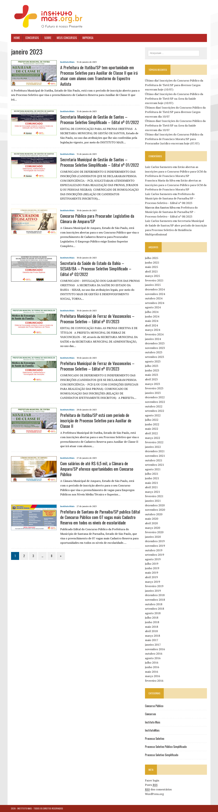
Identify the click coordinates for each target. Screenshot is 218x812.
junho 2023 (152, 370)
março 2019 (152, 582)
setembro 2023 (154, 357)
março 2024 (152, 330)
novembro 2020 (155, 510)
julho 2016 (151, 662)
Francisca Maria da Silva (160, 180)
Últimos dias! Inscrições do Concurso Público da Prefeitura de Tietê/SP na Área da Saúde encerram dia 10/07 (175, 125)
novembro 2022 (155, 402)
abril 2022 (151, 433)
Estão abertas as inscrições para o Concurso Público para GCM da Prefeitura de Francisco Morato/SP (175, 171)
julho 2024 (151, 312)
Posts (151, 785)
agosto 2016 (153, 658)
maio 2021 (151, 483)
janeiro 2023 (153, 393)
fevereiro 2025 (154, 280)
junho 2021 (152, 478)
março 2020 (152, 528)
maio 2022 (151, 429)
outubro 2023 (153, 352)
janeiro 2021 (153, 501)
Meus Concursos (67, 38)
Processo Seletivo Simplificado (161, 755)
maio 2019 (151, 573)
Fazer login (152, 780)
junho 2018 (152, 622)
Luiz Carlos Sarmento (158, 167)
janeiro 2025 (153, 285)
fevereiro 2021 (154, 496)
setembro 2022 (154, 411)
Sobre (47, 38)
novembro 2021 (155, 456)
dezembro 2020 (155, 505)
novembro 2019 (155, 546)
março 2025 (152, 276)
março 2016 (152, 676)
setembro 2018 (154, 608)
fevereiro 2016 (154, 681)
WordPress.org (154, 794)
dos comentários (158, 789)
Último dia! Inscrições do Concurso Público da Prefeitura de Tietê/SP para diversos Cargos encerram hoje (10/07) (174, 85)
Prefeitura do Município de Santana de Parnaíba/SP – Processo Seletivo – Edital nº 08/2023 (170, 198)
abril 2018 (151, 631)
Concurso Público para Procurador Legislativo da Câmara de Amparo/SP (97, 218)
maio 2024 (151, 321)
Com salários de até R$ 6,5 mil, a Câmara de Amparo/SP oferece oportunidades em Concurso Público (96, 468)
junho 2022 (152, 424)
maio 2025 (151, 267)
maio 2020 (151, 519)
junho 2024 (152, 316)
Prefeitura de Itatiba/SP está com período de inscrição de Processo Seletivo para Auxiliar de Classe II (95, 420)
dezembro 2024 (155, 289)
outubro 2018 (153, 604)
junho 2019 (152, 568)
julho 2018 (151, 617)
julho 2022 (151, 420)
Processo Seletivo (154, 738)
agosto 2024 (153, 307)
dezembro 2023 (155, 343)
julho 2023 (151, 366)
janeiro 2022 (153, 447)
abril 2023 (151, 379)
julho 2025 (151, 258)
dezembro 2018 (155, 595)
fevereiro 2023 (154, 388)
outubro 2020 (153, 514)
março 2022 (152, 438)
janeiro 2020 (153, 537)
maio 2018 (151, 627)
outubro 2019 (153, 550)
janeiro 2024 (153, 339)
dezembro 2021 (155, 451)
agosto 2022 (153, 415)
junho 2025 (152, 262)
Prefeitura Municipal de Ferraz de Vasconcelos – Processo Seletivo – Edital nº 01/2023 (97, 318)
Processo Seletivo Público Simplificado (166, 747)
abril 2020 (151, 523)
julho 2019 (151, 564)
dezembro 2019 (155, 541)
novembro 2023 (155, 348)
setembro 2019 (154, 555)
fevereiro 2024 (154, 334)
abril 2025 (151, 271)
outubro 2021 (153, 460)
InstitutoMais (67, 62)
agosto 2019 (153, 559)
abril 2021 (151, 487)
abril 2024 (151, 325)
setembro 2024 (154, 303)
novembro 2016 (155, 649)
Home (17, 38)
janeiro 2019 (153, 591)
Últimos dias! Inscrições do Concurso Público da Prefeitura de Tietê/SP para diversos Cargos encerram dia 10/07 (175, 112)
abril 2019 (151, 577)
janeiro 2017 (153, 645)
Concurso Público (154, 706)
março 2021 (152, 492)
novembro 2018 (155, 600)
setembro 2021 (154, 465)
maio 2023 (151, 375)
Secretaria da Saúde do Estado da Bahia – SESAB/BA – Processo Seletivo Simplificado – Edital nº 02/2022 (95, 268)
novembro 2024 (155, 294)
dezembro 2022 (155, 397)
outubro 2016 (153, 653)
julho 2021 (151, 474)
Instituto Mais (152, 722)
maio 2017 (151, 640)
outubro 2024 (153, 298)
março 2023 (152, 384)
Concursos (32, 38)
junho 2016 (152, 667)
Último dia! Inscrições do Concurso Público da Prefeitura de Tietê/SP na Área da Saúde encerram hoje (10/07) (174, 98)
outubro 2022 (153, 406)
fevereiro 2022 (154, 442)
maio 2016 (151, 672)
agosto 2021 (153, 469)
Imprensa (87, 38)
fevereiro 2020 (154, 532)
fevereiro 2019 (154, 586)
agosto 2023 (153, 361)
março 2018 (152, 636)
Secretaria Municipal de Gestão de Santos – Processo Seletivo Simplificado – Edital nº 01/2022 (99, 119)
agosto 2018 (153, 613)
